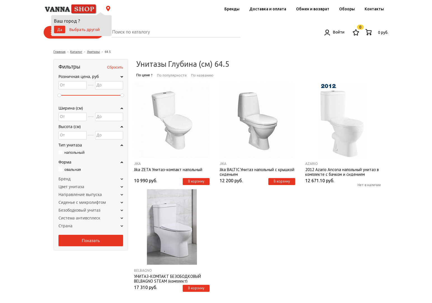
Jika (137, 163)
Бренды (232, 9)
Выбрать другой (84, 29)
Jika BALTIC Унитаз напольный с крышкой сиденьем (257, 171)
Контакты (374, 9)
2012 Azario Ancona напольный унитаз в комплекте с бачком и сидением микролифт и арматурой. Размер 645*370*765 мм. (342, 171)
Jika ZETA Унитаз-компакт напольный (168, 169)
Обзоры (347, 9)
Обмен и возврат (312, 9)
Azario (311, 163)
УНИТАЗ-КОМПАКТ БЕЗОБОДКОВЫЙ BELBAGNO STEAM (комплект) (167, 278)
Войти (334, 32)
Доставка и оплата (267, 9)
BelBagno (143, 270)
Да (59, 29)
